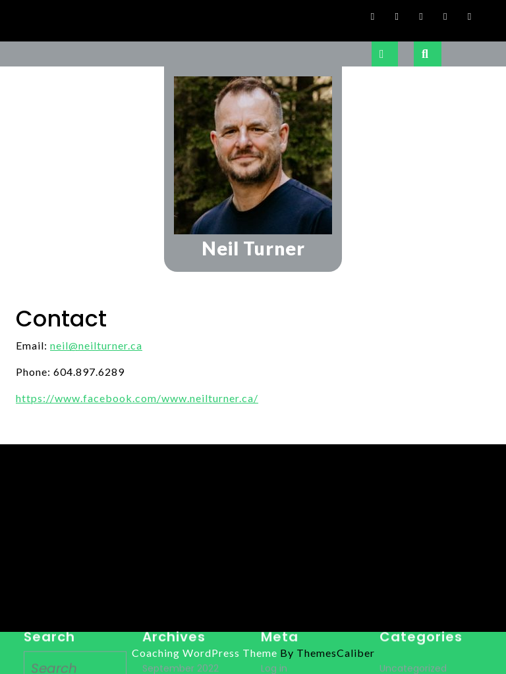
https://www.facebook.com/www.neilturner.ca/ (137, 398)
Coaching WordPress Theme (204, 652)
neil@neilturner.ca (96, 345)
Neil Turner (253, 248)
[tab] (385, 53)
